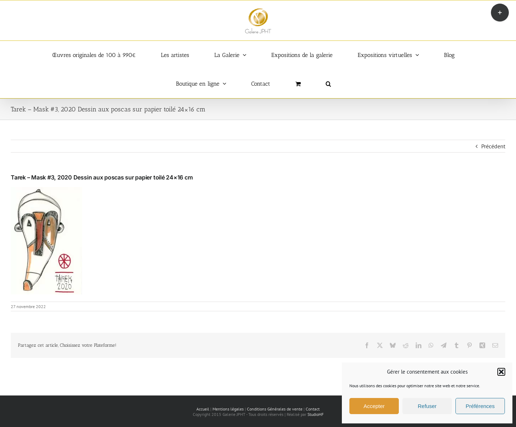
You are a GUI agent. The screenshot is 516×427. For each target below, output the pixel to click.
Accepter (373, 406)
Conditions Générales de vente (274, 409)
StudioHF (315, 414)
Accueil (202, 409)
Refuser (427, 406)
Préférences (480, 406)
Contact (313, 409)
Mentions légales (228, 409)
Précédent (493, 146)
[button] (501, 371)
